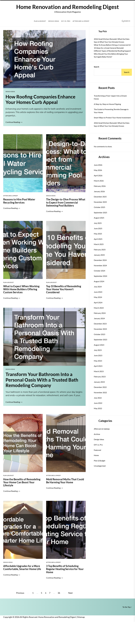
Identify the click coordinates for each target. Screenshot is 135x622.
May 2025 (98, 234)
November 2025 (100, 202)
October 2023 (99, 334)
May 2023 (98, 361)
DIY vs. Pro (65, 21)
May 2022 (98, 408)
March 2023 (99, 371)
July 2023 (98, 350)
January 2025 (99, 255)
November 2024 (100, 265)
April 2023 (98, 366)
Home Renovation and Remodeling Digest (67, 6)
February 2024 (100, 313)
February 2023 (100, 376)
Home (96, 455)
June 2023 (98, 355)
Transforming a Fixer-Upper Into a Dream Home (110, 97)
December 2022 (100, 387)
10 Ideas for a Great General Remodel (109, 48)
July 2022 (98, 398)
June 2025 (98, 228)
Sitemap (81, 617)
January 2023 (99, 382)
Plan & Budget (40, 21)
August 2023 (99, 345)
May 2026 (98, 170)
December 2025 (100, 196)
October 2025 (99, 207)
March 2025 (99, 244)
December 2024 (100, 260)
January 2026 (99, 191)
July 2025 (98, 223)
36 (59, 593)
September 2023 (100, 339)
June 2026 (98, 165)
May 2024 (98, 297)
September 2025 (100, 212)
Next (70, 593)
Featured (97, 450)
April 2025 (98, 239)
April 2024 (98, 302)
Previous (20, 593)
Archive (97, 434)
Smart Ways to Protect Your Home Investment (112, 117)
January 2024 (99, 318)
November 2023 (100, 329)
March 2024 (99, 308)
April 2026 (98, 175)
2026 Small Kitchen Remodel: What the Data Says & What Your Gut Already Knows (111, 124)
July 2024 (98, 286)
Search (96, 67)
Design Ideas (53, 21)
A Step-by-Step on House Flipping (107, 104)
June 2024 (98, 292)
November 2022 (100, 392)
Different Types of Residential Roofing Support (112, 51)
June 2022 (98, 403)
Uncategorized (100, 466)
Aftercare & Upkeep (81, 21)
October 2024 (99, 271)
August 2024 (99, 281)
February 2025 (100, 249)
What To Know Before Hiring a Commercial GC (112, 45)
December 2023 (100, 323)
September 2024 (100, 276)
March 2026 (99, 181)
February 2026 (100, 186)
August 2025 (99, 218)
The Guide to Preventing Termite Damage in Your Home (111, 110)
